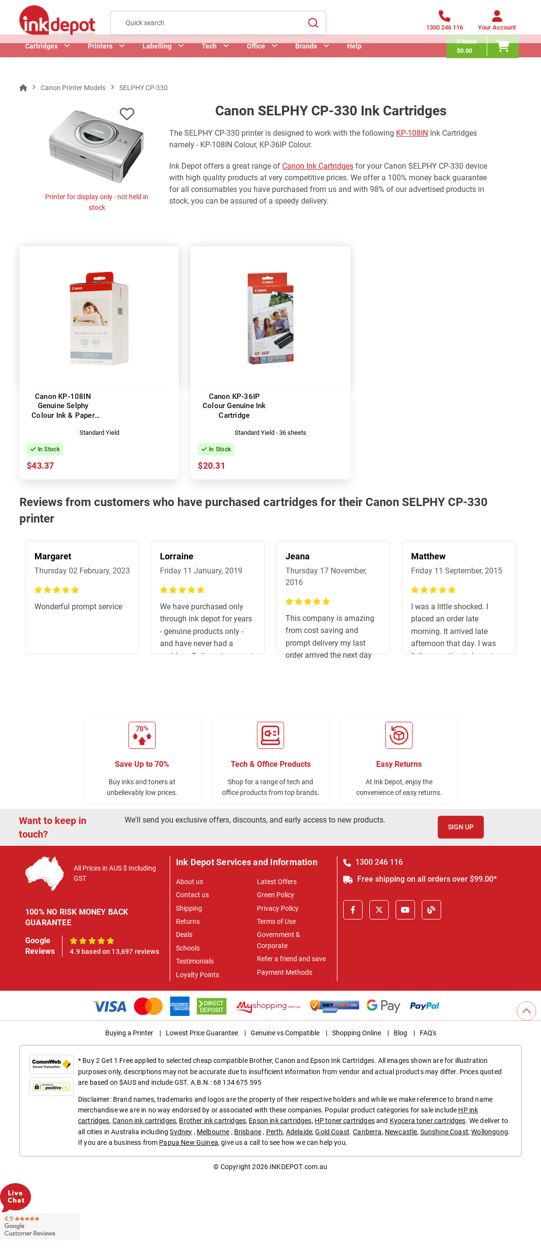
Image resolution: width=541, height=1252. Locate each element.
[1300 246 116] (444, 25)
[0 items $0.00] (485, 60)
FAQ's (428, 1033)
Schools (188, 948)
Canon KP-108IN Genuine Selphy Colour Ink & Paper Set (63, 410)
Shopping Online (356, 1033)
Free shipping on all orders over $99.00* (420, 879)
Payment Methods (284, 972)
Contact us (192, 895)
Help (354, 60)
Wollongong (489, 1132)
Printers (100, 60)
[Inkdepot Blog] (431, 910)
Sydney (181, 1132)
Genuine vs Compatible (285, 1033)
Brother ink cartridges (212, 1121)
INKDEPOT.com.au (298, 1167)
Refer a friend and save (291, 959)
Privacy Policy (278, 908)
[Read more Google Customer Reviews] (40, 1226)
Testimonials (195, 961)
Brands (306, 60)
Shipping (189, 908)
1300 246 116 (373, 862)
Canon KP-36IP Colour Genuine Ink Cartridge (234, 406)
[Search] (313, 25)
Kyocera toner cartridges (428, 1121)
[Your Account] (497, 25)
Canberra (367, 1132)
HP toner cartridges (345, 1121)
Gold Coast (332, 1132)
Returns (188, 921)
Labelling (157, 60)
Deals (184, 934)
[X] (379, 910)
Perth (274, 1132)
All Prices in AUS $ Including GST (115, 873)
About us (189, 882)
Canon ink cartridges (144, 1121)
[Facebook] (353, 910)
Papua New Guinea (188, 1142)
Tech (209, 60)
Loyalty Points (197, 975)
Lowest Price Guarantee (202, 1033)
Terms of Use (276, 921)
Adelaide (299, 1132)
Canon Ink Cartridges (317, 166)
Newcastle (401, 1132)
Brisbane (247, 1132)
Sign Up (461, 827)
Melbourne (213, 1132)
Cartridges (41, 60)
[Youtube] (405, 910)
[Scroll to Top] (526, 1011)
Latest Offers (277, 882)
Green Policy (275, 895)
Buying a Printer (129, 1033)
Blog (400, 1033)
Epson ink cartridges (280, 1121)
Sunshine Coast (444, 1132)
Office (256, 60)
